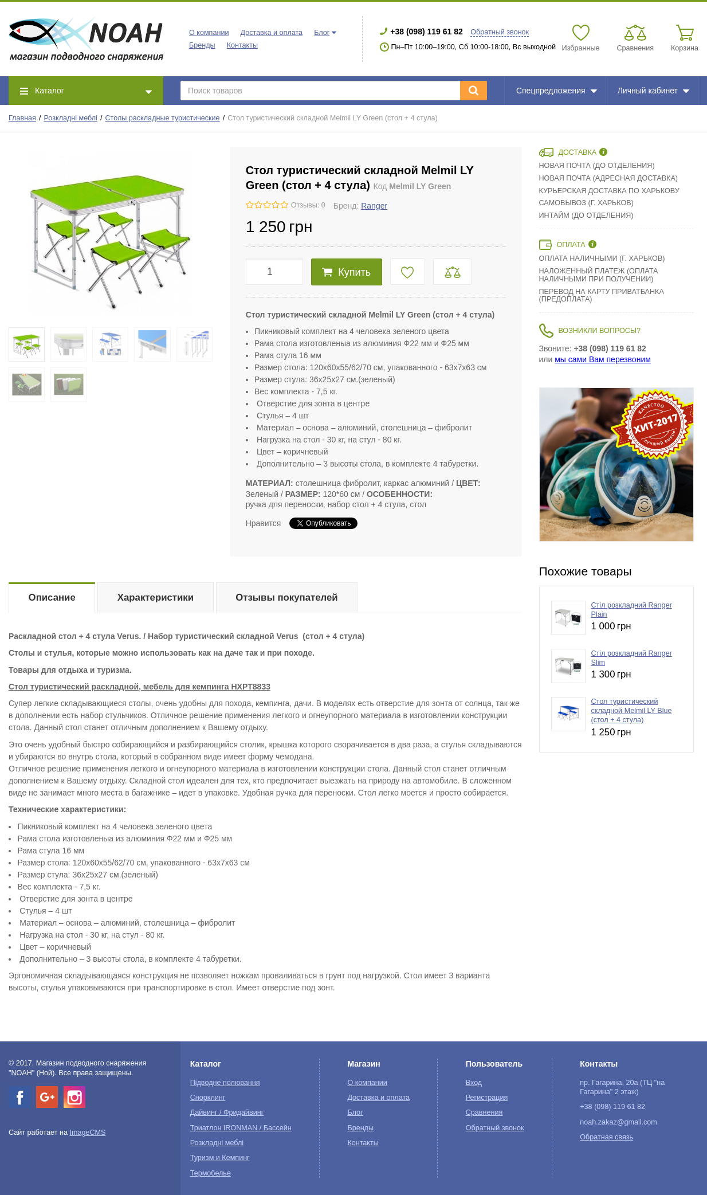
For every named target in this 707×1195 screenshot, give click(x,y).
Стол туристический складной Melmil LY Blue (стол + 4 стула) (631, 711)
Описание (52, 597)
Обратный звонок (499, 32)
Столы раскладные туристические (162, 118)
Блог (321, 33)
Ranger (374, 205)
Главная (22, 118)
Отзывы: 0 (308, 205)
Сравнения (484, 1112)
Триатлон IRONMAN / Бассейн (241, 1128)
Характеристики (155, 597)
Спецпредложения (556, 90)
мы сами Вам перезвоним (603, 359)
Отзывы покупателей (286, 597)
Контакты (242, 45)
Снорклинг (208, 1098)
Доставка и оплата (271, 33)
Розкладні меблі (70, 118)
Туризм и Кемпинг (220, 1158)
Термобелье (210, 1173)
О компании (209, 33)
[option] (616, 465)
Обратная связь (606, 1137)
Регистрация (487, 1098)
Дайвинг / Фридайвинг (227, 1112)
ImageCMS (87, 1133)
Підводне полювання (225, 1083)
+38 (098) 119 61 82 (426, 31)
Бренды (202, 45)
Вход (474, 1083)
